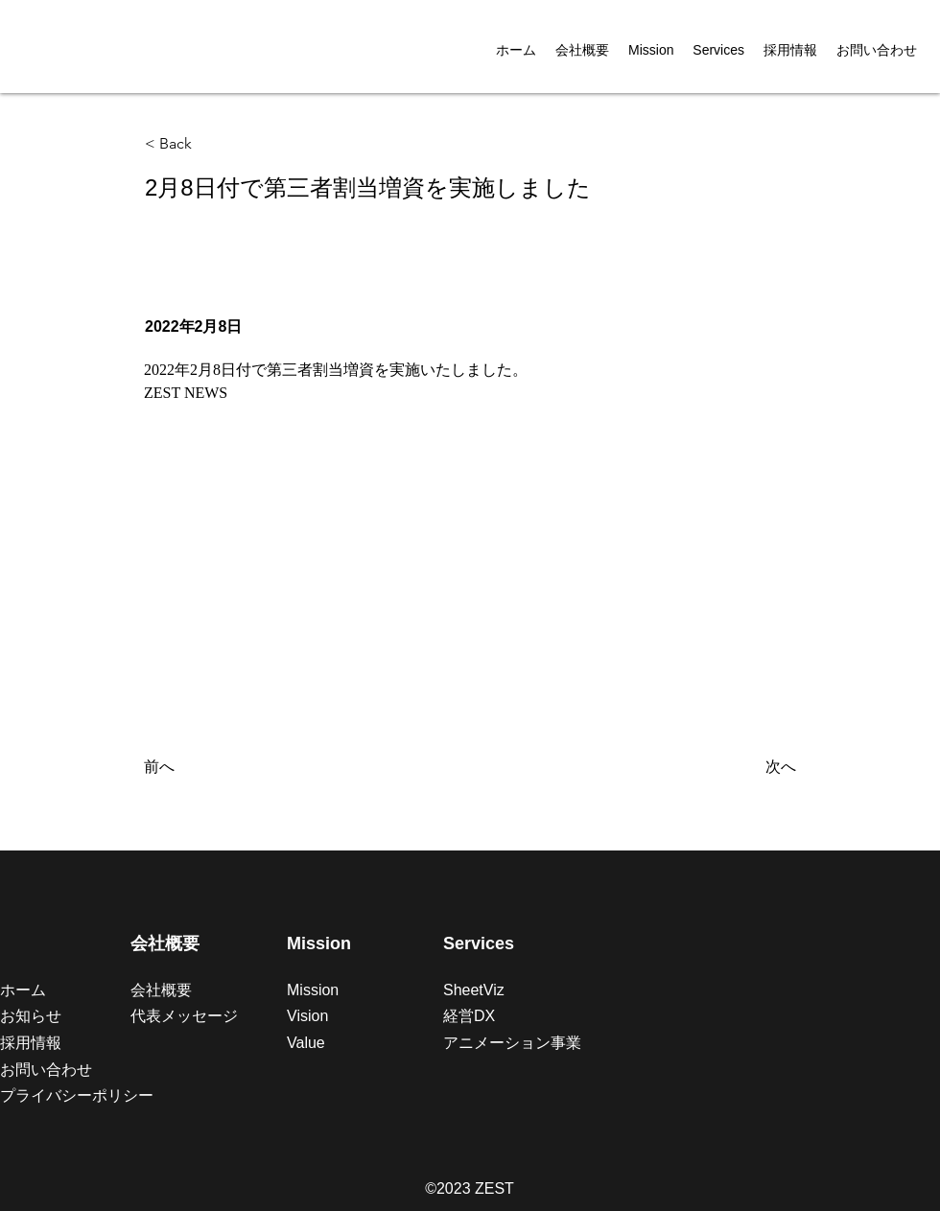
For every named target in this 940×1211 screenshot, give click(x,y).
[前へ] (207, 767)
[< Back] (208, 144)
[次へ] (748, 767)
